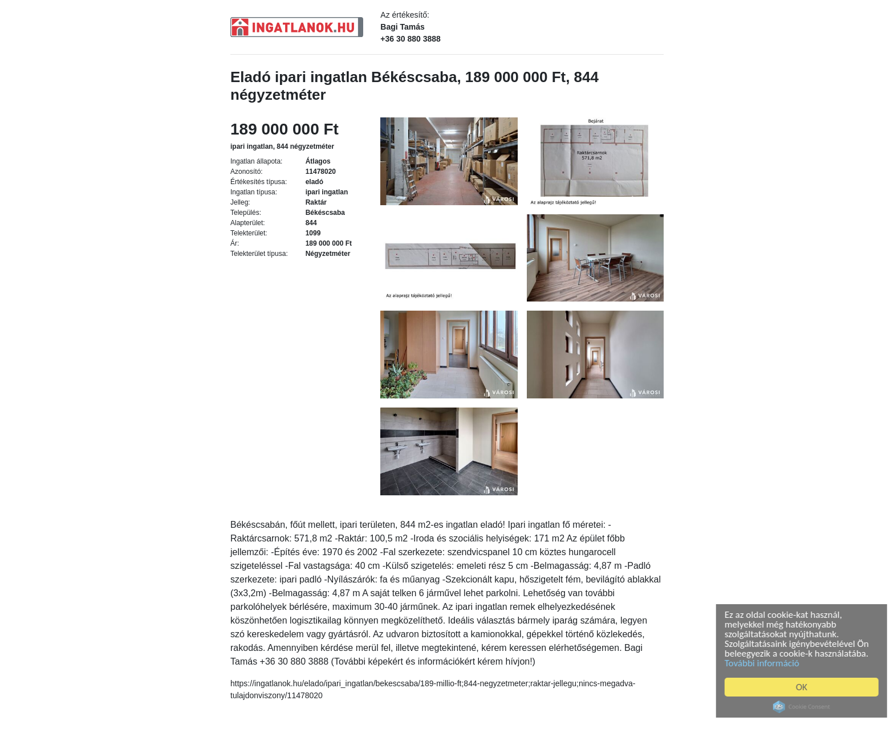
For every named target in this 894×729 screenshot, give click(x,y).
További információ (764, 663)
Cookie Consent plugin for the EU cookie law (803, 707)
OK (804, 687)
